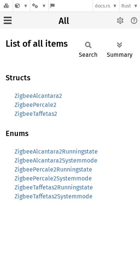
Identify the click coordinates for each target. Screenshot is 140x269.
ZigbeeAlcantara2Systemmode (56, 160)
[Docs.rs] (6, 6)
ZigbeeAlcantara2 (38, 95)
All (64, 21)
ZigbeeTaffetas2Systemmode (54, 196)
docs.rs (102, 6)
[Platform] (39, 6)
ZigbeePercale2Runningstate (53, 169)
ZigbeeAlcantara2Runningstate (56, 151)
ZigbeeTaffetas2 (36, 113)
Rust (126, 6)
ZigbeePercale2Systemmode (53, 178)
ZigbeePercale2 (35, 104)
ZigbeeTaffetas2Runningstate (54, 187)
